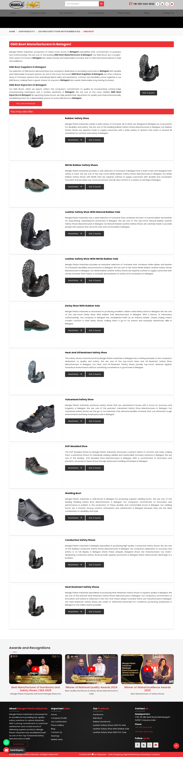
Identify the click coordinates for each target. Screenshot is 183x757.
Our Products (67, 13)
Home (13, 13)
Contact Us (168, 13)
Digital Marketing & (132, 754)
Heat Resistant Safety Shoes (82, 586)
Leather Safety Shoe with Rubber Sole (59, 31)
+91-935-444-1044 (144, 731)
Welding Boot (73, 493)
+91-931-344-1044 (141, 3)
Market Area (57, 739)
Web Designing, (115, 754)
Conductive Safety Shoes (80, 540)
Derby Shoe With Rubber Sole (82, 305)
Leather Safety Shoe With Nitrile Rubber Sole (91, 258)
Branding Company (150, 754)
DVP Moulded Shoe (76, 446)
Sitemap (55, 735)
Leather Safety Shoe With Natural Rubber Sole (92, 212)
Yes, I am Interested (25, 103)
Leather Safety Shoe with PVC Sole (109, 732)
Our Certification (96, 13)
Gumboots (98, 714)
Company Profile (38, 13)
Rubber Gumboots (102, 721)
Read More (75, 140)
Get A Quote (148, 92)
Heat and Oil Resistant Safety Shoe (86, 352)
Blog (53, 728)
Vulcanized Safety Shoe (79, 399)
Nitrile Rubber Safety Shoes (81, 165)
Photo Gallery (124, 13)
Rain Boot (97, 718)
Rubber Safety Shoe (77, 118)
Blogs (147, 13)
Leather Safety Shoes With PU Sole (109, 725)
